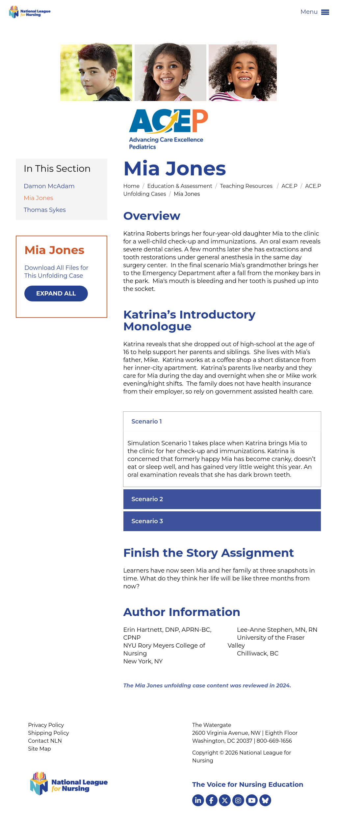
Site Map (39, 749)
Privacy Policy (46, 725)
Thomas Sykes (45, 210)
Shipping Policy (48, 733)
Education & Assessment (180, 186)
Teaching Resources (247, 186)
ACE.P (290, 186)
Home (132, 186)
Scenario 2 (147, 499)
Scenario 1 (146, 421)
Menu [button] (314, 12)
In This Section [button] (57, 168)
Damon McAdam (49, 186)
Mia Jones (38, 198)
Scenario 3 (147, 521)
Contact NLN (45, 741)
